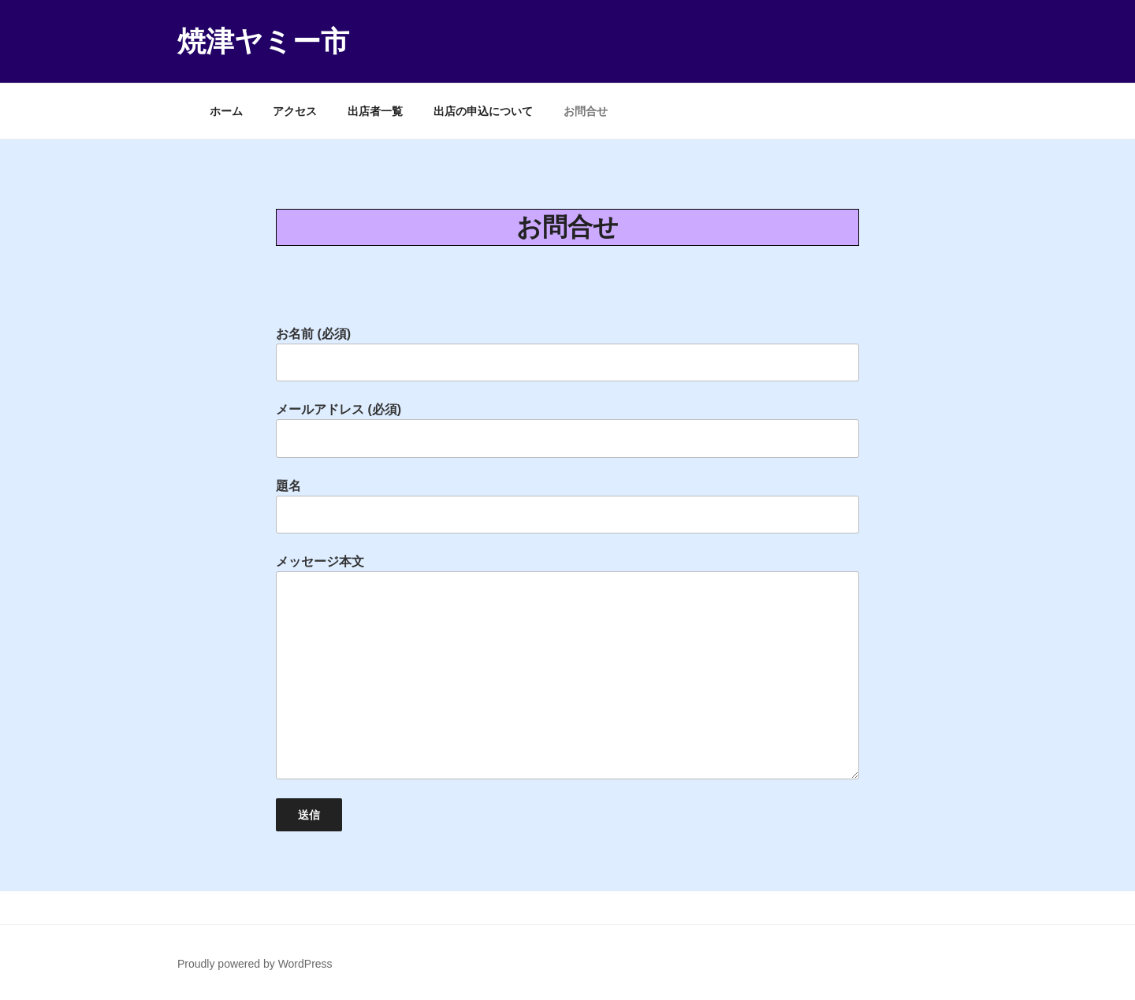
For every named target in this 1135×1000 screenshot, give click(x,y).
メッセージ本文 (567, 667)
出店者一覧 (375, 111)
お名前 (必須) (567, 354)
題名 (567, 506)
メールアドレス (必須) (567, 430)
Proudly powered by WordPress (255, 963)
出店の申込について (483, 111)
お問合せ (586, 111)
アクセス (295, 111)
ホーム (226, 111)
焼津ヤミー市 (263, 41)
